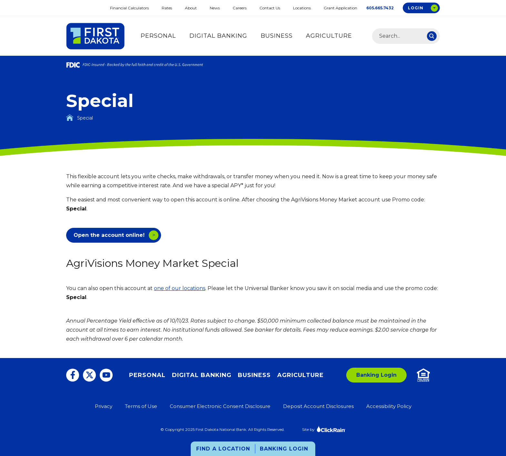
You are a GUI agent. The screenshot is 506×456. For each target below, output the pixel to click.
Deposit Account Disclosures (318, 406)
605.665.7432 (380, 7)
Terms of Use (141, 406)
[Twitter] (89, 375)
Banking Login (284, 449)
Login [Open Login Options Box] (415, 7)
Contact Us (269, 7)
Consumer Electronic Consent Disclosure (220, 406)
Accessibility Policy (388, 406)
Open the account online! (109, 235)
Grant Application (340, 7)
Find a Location (223, 449)
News (215, 7)
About (191, 7)
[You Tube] (106, 375)
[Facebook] (72, 375)
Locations (302, 7)
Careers (240, 7)
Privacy (103, 406)
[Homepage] (69, 117)
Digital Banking (218, 35)
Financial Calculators (129, 7)
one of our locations (179, 288)
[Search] (432, 36)
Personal (158, 35)
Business (277, 35)
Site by (324, 428)
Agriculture (329, 35)
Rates (167, 7)
